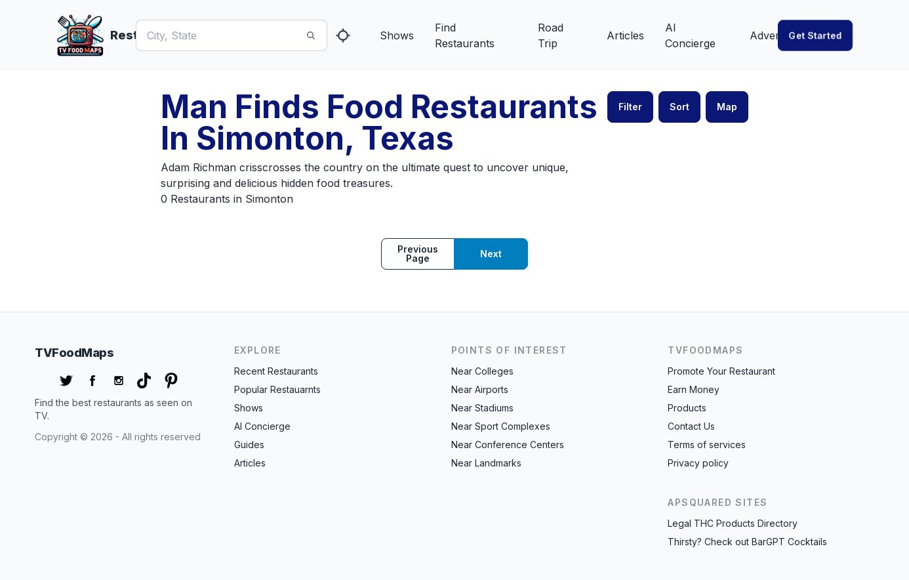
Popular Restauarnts (277, 389)
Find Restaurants (465, 35)
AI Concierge (690, 35)
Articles (625, 35)
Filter (630, 106)
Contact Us (691, 426)
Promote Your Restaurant (721, 371)
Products (687, 407)
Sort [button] (679, 106)
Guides (249, 444)
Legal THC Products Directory (733, 523)
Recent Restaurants (276, 371)
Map (727, 106)
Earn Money (693, 389)
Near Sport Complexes (500, 426)
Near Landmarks (486, 462)
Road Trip (550, 35)
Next (491, 253)
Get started (815, 35)
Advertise (773, 35)
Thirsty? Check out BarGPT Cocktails (747, 541)
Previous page (417, 253)
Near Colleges (482, 371)
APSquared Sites (717, 502)
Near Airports (479, 389)
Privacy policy (698, 462)
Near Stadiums (482, 407)
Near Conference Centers (507, 444)
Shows (397, 35)
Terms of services (707, 444)
